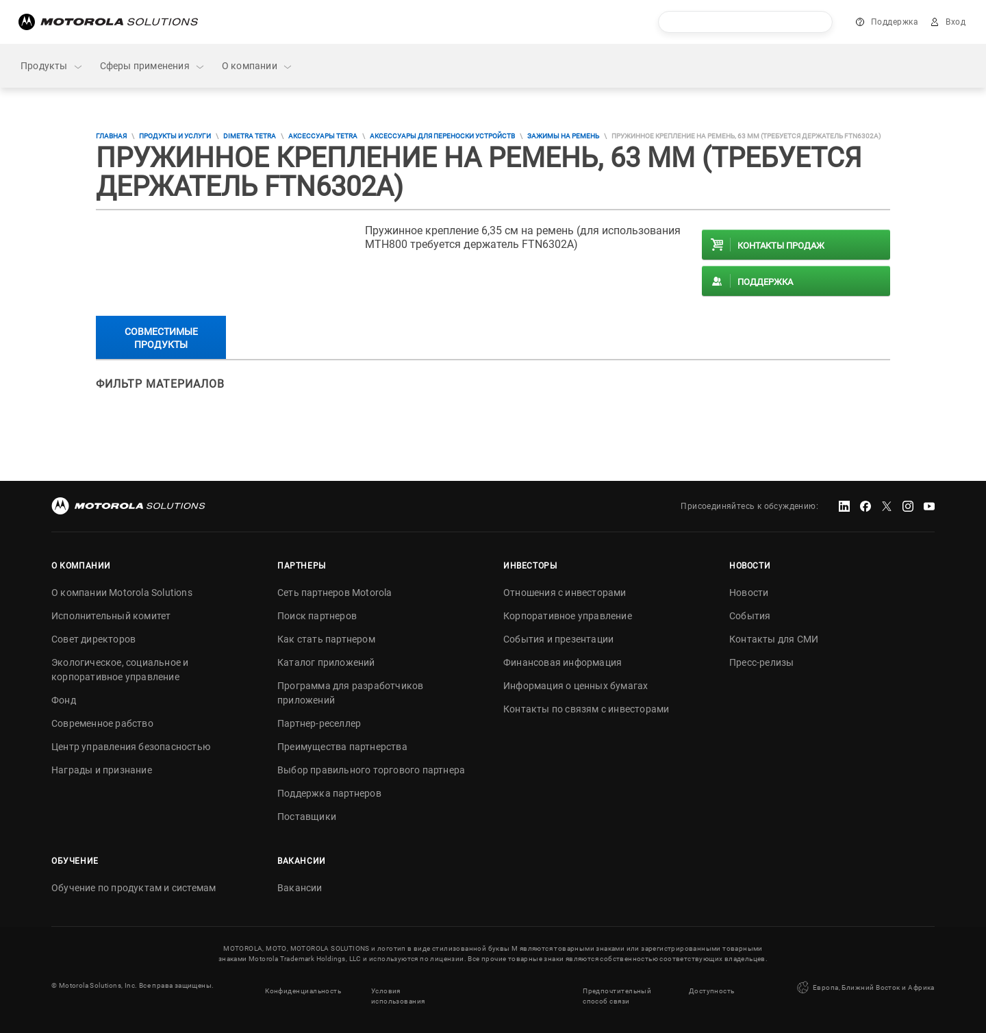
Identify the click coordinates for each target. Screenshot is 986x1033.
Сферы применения (152, 66)
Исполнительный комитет (110, 615)
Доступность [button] (712, 985)
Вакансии (300, 887)
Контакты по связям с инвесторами (586, 709)
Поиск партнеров (317, 615)
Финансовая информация (562, 662)
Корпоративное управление (567, 615)
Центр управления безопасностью (130, 746)
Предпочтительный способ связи (617, 990)
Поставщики (306, 816)
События (749, 615)
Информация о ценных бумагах (575, 685)
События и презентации (558, 639)
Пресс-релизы (761, 662)
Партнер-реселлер (319, 723)
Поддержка (895, 22)
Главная (111, 136)
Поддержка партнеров (329, 793)
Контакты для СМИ (773, 639)
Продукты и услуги (175, 136)
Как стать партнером (326, 639)
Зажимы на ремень (563, 136)
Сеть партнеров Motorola (334, 592)
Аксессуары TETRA (322, 136)
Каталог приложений (326, 662)
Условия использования (398, 990)
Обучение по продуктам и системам (133, 887)
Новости (748, 592)
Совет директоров (93, 639)
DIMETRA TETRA (249, 136)
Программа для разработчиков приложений (350, 693)
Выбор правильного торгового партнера (371, 769)
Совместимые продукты (161, 338)
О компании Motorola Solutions (121, 592)
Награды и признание (101, 769)
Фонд (63, 700)
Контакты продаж (780, 245)
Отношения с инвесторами (565, 592)
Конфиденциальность (302, 985)
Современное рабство (102, 723)
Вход (955, 22)
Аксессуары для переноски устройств (442, 136)
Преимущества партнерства (342, 746)
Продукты (52, 66)
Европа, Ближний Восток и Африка (865, 985)
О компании (257, 66)
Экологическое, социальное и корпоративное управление (119, 669)
